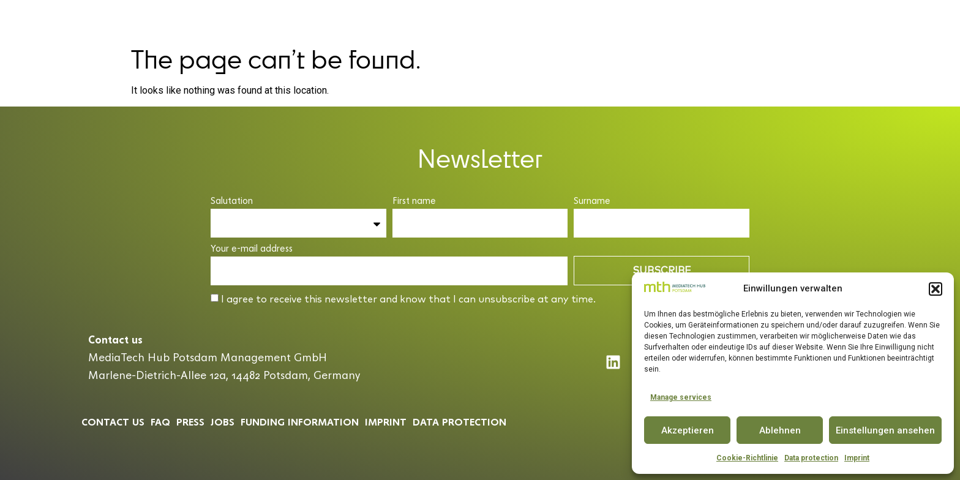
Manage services (680, 397)
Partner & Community (621, 19)
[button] (935, 289)
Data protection (811, 458)
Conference (520, 19)
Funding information (300, 421)
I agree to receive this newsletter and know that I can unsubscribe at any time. (408, 299)
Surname (592, 201)
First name (414, 201)
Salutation (232, 201)
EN (925, 19)
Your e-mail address (252, 249)
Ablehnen (780, 430)
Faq (160, 421)
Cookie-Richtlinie (747, 458)
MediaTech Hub (353, 19)
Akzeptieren (687, 430)
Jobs (222, 421)
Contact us (112, 421)
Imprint (856, 458)
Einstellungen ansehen (885, 430)
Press (190, 421)
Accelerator (442, 19)
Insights (715, 19)
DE (902, 19)
